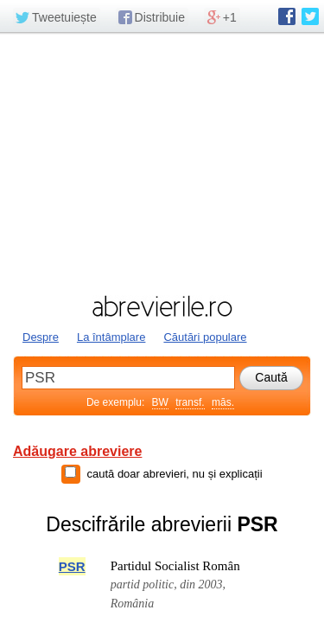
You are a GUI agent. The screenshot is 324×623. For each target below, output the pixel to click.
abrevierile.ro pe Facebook (286, 16)
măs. (223, 402)
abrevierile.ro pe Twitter (310, 16)
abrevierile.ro (162, 306)
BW (160, 402)
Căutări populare (204, 337)
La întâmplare (111, 337)
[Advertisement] (162, 161)
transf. (189, 402)
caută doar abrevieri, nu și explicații (174, 473)
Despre (40, 337)
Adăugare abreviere (77, 451)
